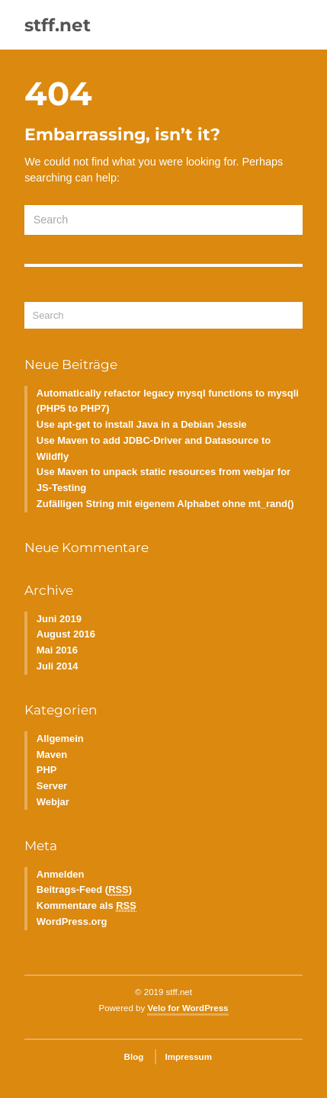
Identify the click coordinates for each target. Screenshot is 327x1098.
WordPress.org (72, 921)
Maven (52, 754)
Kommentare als (86, 906)
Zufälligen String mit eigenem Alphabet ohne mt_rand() (165, 503)
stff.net (57, 25)
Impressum (188, 1056)
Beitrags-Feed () (84, 890)
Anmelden (61, 874)
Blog (134, 1056)
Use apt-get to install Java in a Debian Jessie (142, 424)
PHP (47, 769)
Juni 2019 (59, 618)
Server (52, 785)
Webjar (53, 801)
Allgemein (60, 738)
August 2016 (66, 634)
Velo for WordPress (187, 1008)
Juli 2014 (58, 666)
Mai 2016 (57, 650)
